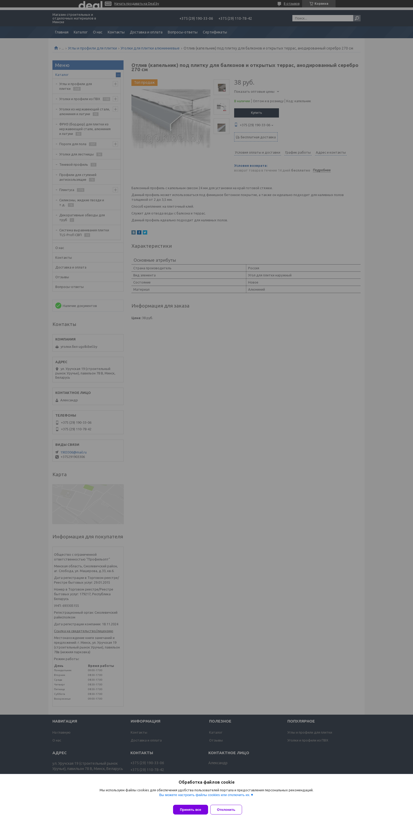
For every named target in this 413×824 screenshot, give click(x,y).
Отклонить (229, 810)
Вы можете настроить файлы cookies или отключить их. (204, 798)
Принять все (190, 810)
